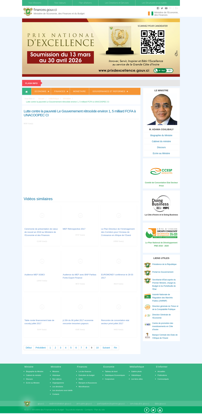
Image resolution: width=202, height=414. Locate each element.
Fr (170, 8)
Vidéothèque (136, 375)
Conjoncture (109, 379)
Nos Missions (35, 3)
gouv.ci (41, 403)
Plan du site (99, 409)
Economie (40, 91)
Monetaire (79, 91)
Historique (56, 375)
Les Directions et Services (117, 3)
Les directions (57, 387)
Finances (59, 91)
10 (97, 347)
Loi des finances (85, 371)
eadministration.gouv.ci (60, 403)
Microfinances (84, 387)
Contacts (55, 394)
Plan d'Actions (85, 3)
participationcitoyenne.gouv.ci (111, 403)
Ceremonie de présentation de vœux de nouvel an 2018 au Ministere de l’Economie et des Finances (41, 232)
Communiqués (163, 379)
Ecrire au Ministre (161, 153)
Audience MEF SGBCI (34, 274)
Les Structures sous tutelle (154, 3)
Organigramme (58, 383)
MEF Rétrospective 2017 (74, 229)
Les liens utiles (137, 379)
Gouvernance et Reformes (108, 91)
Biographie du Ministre (161, 135)
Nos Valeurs (60, 3)
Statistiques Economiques (115, 375)
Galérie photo (136, 371)
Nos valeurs (57, 379)
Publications (162, 375)
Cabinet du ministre (161, 141)
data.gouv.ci (160, 403)
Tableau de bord (111, 371)
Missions (55, 371)
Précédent (41, 347)
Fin (115, 347)
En (176, 8)
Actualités (161, 371)
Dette (81, 379)
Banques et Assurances (88, 383)
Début (29, 347)
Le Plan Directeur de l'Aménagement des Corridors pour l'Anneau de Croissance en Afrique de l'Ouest (118, 232)
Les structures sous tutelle (62, 390)
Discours (161, 147)
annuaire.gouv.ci (84, 403)
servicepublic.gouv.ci (139, 403)
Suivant (106, 347)
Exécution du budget (86, 375)
